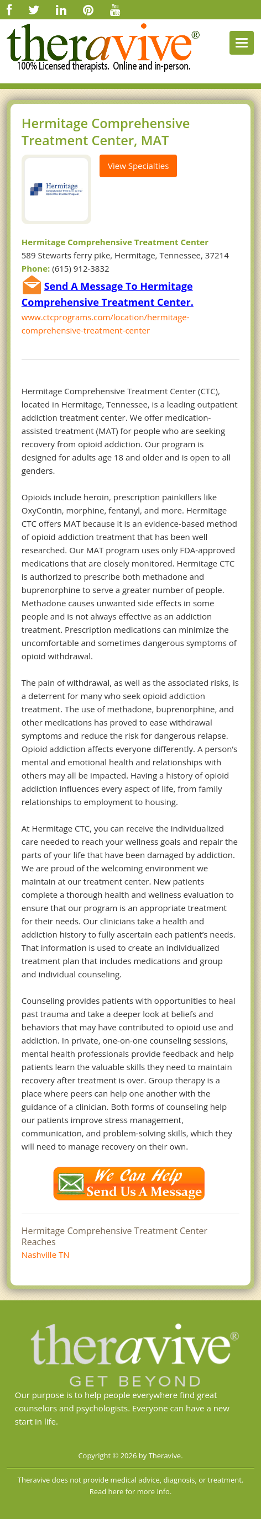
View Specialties (138, 165)
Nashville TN (46, 1254)
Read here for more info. (131, 1491)
